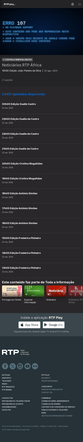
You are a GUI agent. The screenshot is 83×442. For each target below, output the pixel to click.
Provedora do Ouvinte (12, 404)
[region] (41, 31)
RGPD (44, 413)
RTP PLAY (46, 375)
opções (7, 80)
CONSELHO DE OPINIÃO (51, 404)
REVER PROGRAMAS (50, 381)
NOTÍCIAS (6, 375)
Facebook (5, 366)
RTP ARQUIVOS (8, 387)
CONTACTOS (7, 398)
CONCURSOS (47, 387)
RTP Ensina (7, 390)
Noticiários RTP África (22, 65)
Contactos (47, 392)
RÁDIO (4, 384)
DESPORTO (6, 378)
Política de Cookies (30, 426)
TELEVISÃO (6, 381)
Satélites (6, 410)
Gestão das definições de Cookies (57, 416)
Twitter (12, 366)
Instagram (20, 366)
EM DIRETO (46, 378)
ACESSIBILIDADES (9, 407)
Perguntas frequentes (52, 389)
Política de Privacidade (11, 426)
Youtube (27, 366)
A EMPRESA (46, 398)
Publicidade (63, 426)
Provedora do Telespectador (16, 401)
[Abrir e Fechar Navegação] (79, 4)
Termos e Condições (48, 426)
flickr (35, 366)
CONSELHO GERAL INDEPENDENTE (55, 401)
